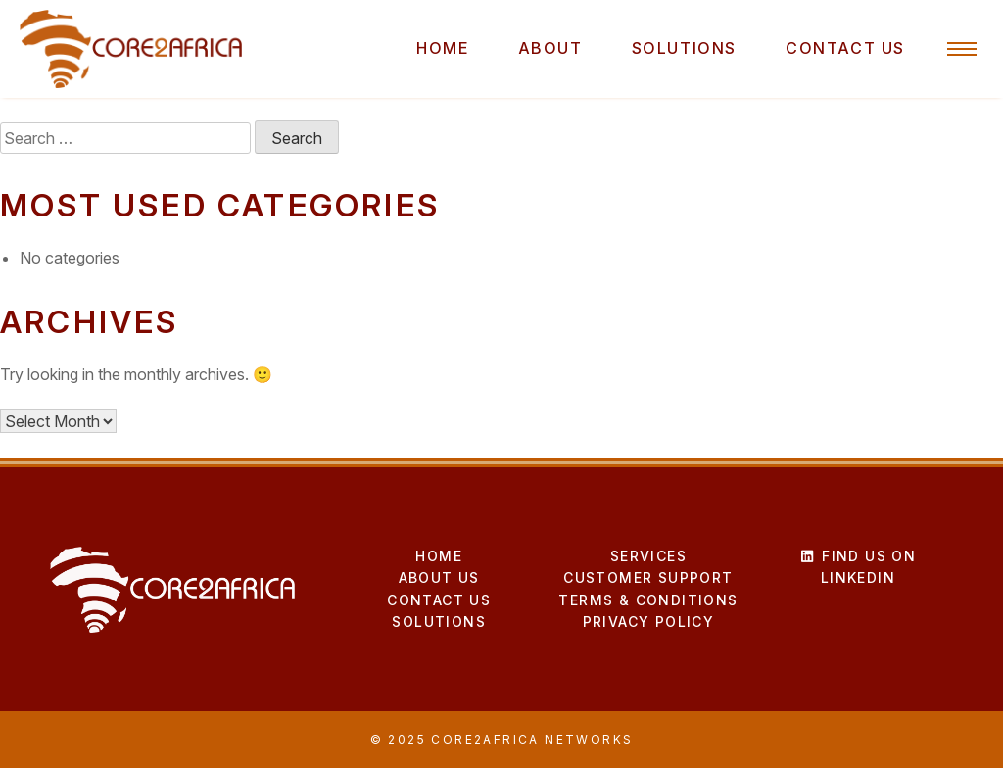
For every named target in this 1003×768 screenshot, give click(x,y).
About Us (439, 577)
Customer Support (648, 577)
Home (442, 48)
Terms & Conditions (648, 600)
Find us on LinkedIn (857, 567)
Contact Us (845, 48)
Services (648, 556)
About (550, 48)
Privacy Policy (649, 621)
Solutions (684, 48)
